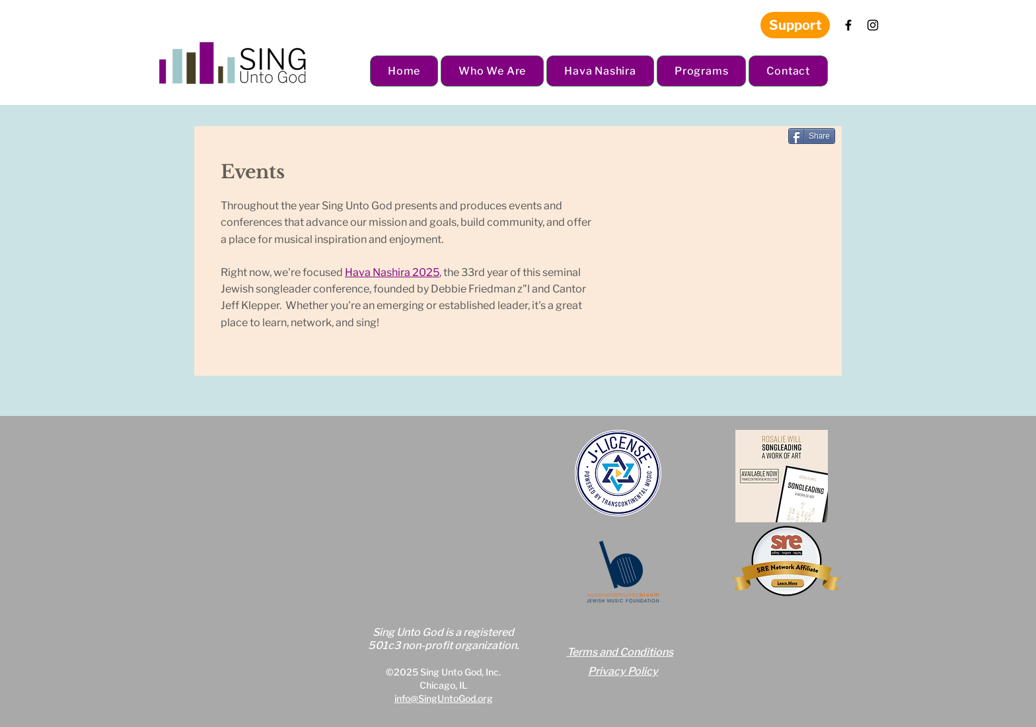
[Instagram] (873, 25)
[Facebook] (848, 25)
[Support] (795, 25)
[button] (492, 71)
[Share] (811, 136)
